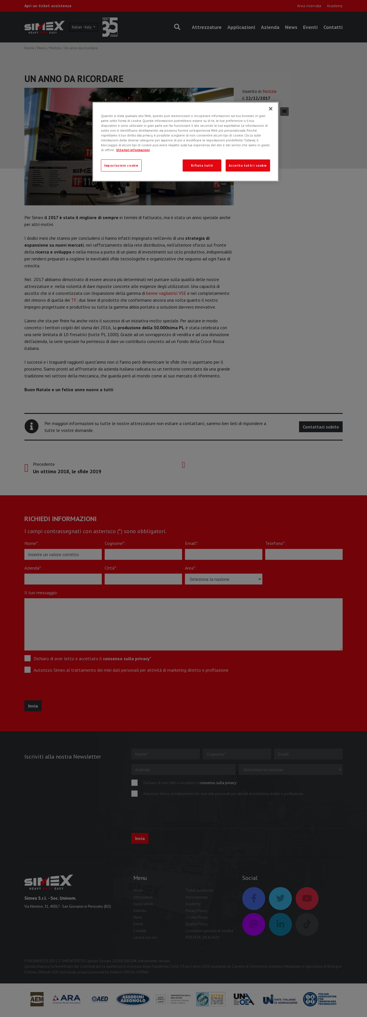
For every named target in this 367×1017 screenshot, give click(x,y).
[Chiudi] (270, 108)
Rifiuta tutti (202, 165)
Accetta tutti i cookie (248, 165)
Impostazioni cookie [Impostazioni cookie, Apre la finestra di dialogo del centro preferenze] (121, 165)
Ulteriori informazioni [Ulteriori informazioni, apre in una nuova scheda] (133, 150)
